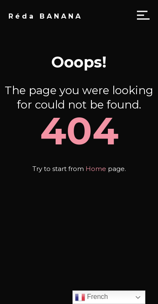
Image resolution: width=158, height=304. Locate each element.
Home (96, 169)
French (91, 297)
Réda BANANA (45, 16)
